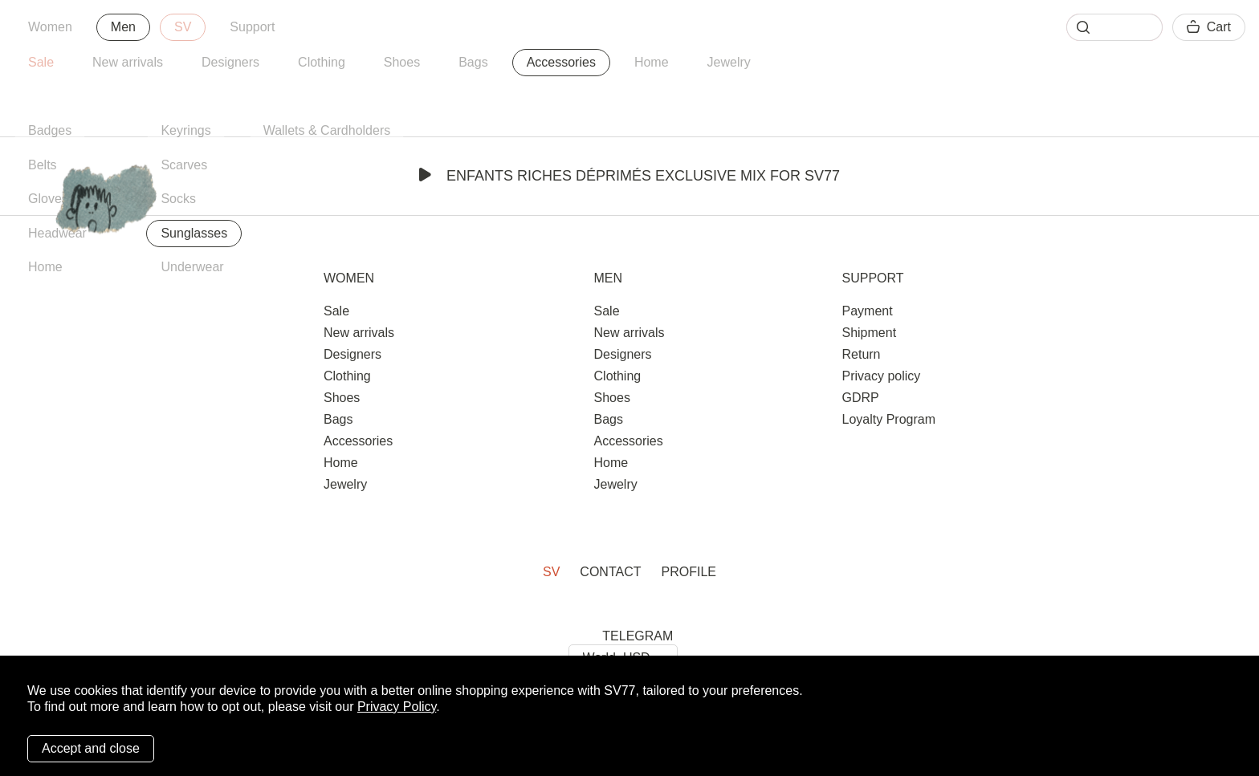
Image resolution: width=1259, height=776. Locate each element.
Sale (41, 62)
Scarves (184, 165)
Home (651, 62)
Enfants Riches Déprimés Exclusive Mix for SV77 (629, 176)
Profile (689, 572)
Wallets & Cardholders (327, 130)
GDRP (859, 397)
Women (50, 27)
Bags (472, 62)
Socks (178, 198)
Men (123, 27)
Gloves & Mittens (76, 198)
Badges (49, 130)
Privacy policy (880, 376)
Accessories (561, 62)
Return (860, 354)
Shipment (868, 332)
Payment (866, 311)
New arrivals (127, 62)
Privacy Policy (396, 706)
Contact (610, 572)
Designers (230, 62)
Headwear (57, 233)
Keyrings (185, 130)
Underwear (192, 267)
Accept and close (91, 748)
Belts (42, 165)
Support (252, 27)
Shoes (402, 62)
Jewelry (729, 62)
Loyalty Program (888, 419)
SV (182, 27)
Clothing (321, 62)
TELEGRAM (637, 636)
